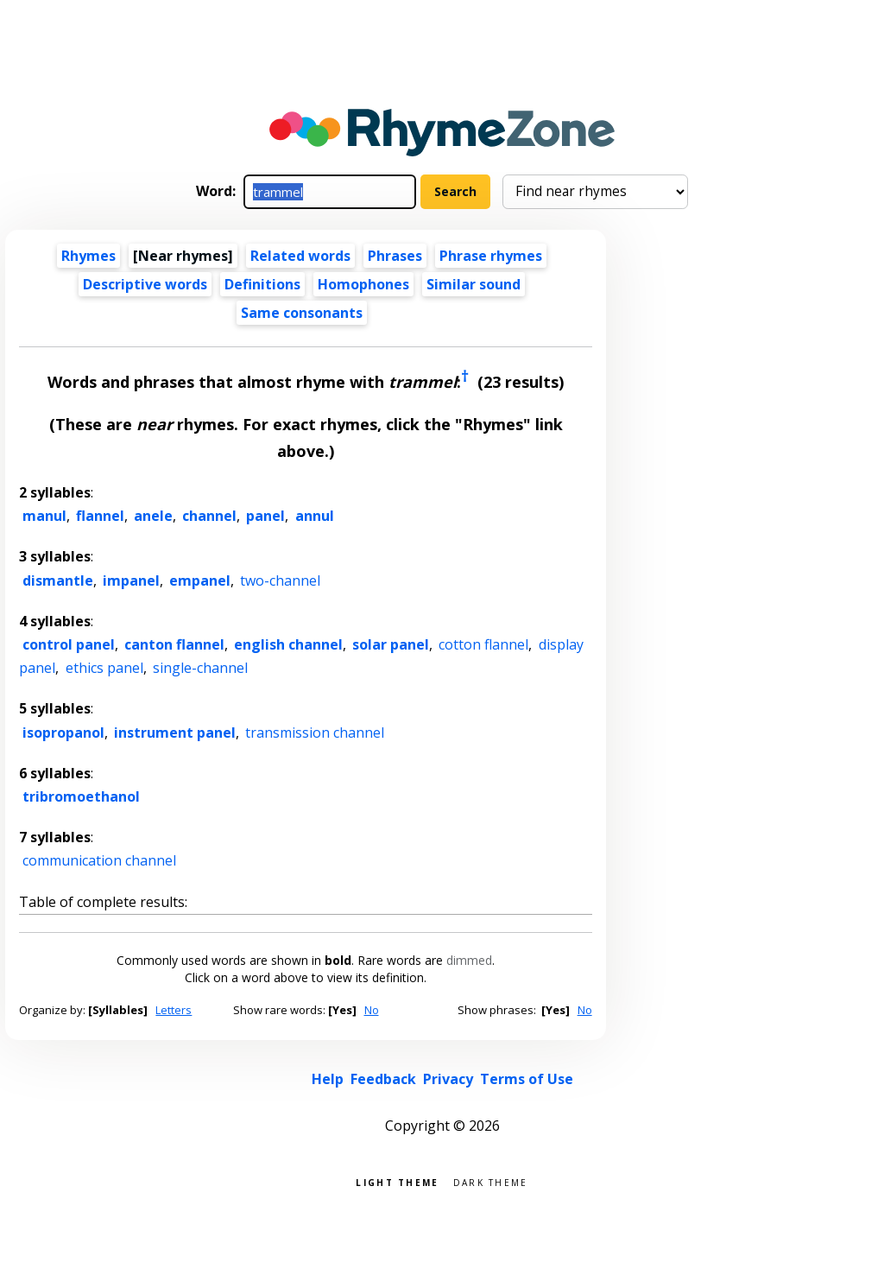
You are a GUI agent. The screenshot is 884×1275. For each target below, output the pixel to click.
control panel (68, 644)
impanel (131, 580)
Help (328, 1078)
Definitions (262, 284)
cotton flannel (483, 644)
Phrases (395, 255)
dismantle (57, 580)
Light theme (397, 1181)
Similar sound (473, 284)
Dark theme (490, 1181)
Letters (173, 1010)
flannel (100, 515)
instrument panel (175, 732)
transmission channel (314, 732)
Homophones (363, 284)
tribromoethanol (81, 796)
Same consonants (302, 312)
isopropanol (63, 732)
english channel (288, 644)
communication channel (99, 860)
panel (265, 515)
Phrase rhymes (490, 255)
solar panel (390, 644)
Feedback (383, 1078)
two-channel (280, 580)
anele (153, 515)
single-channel (200, 667)
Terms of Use (526, 1078)
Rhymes (88, 255)
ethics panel (104, 667)
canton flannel (174, 644)
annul (314, 515)
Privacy (448, 1078)
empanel (199, 580)
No (371, 1010)
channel (209, 515)
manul (44, 515)
